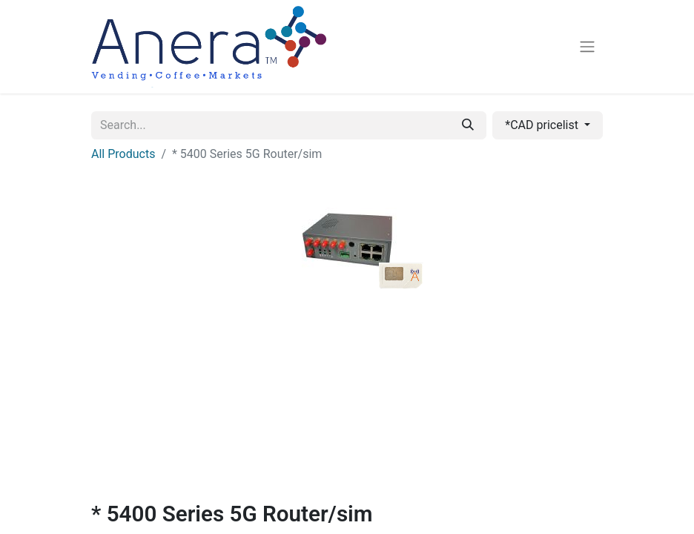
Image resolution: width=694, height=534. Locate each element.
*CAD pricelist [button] (543, 125)
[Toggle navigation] (587, 47)
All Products (123, 154)
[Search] (467, 125)
